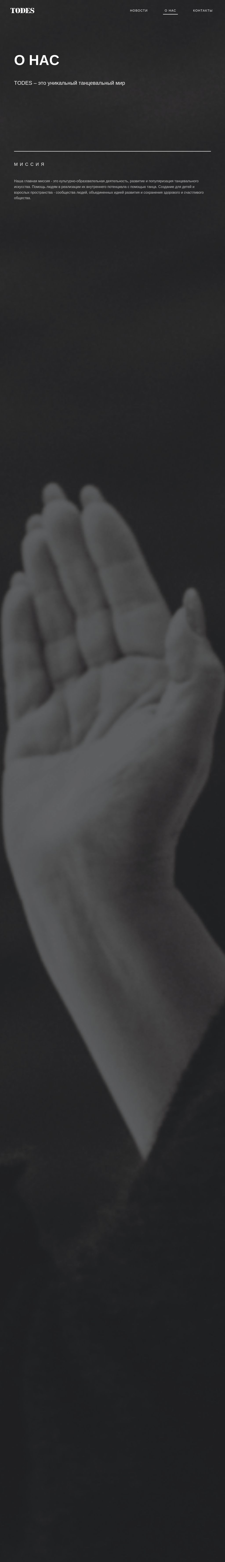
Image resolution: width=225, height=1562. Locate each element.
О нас (170, 10)
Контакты (203, 10)
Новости (139, 10)
